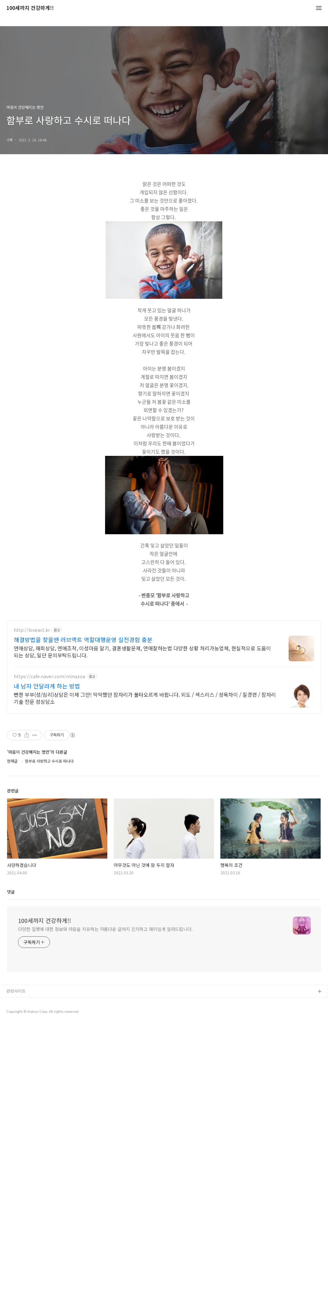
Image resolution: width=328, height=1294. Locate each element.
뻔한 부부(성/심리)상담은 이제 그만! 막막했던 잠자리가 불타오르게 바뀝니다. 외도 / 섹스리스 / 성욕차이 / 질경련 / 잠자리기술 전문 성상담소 (145, 877)
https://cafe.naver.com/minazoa (49, 855)
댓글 (11, 1071)
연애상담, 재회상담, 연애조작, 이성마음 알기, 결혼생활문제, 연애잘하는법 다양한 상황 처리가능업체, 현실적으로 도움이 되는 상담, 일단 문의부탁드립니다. (142, 830)
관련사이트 (16, 1170)
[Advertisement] (164, 442)
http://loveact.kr (32, 809)
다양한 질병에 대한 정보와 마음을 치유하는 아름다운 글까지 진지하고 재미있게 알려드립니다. (105, 1108)
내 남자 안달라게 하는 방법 (47, 865)
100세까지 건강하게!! (30, 8)
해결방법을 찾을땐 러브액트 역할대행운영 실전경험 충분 (83, 818)
